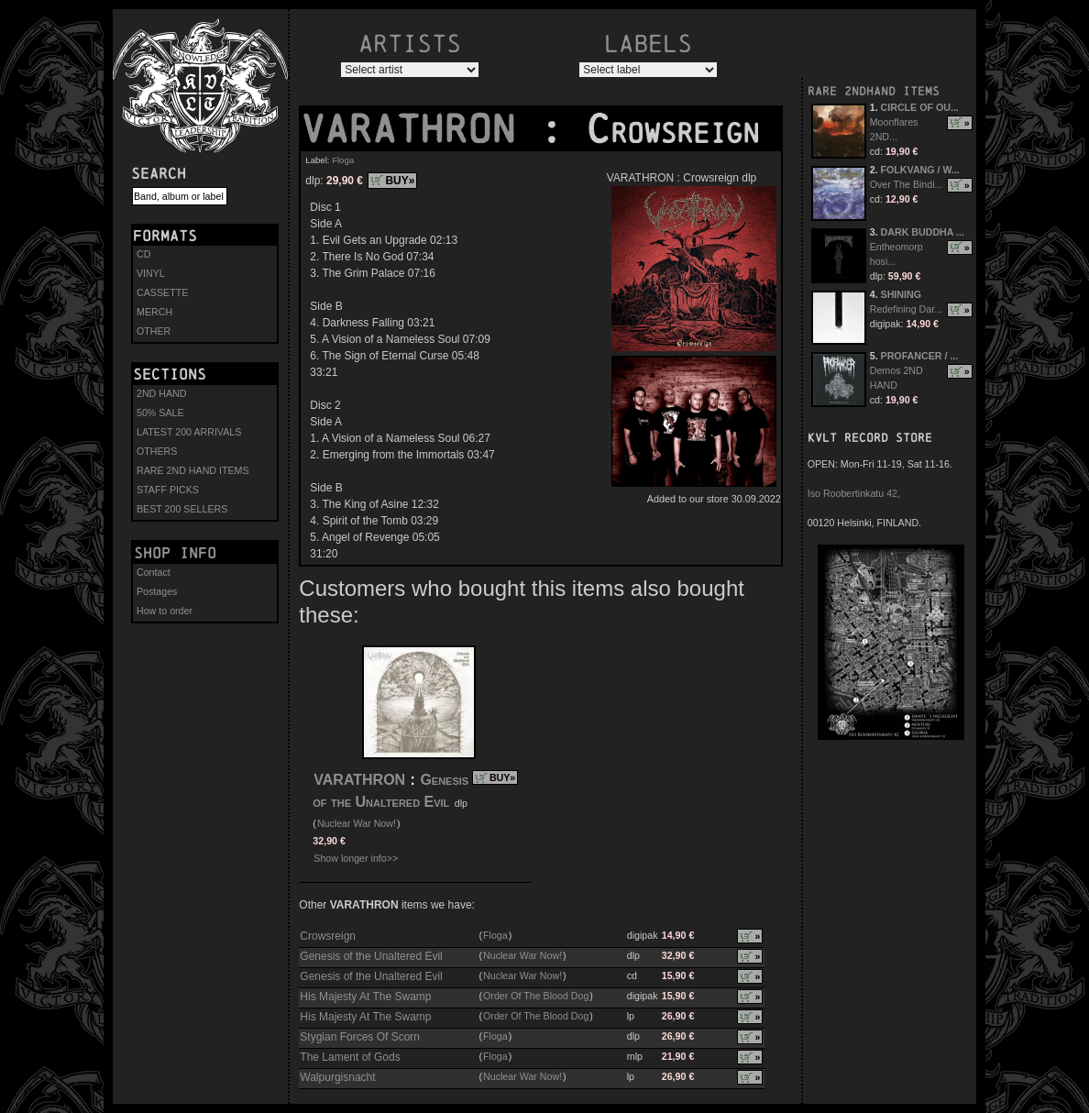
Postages (157, 591)
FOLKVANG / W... (920, 169)
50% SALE (160, 412)
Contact (153, 572)
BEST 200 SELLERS (182, 508)
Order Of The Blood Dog (535, 995)
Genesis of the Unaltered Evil (371, 956)
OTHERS (157, 451)
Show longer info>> (356, 858)
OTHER (153, 330)
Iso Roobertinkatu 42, (854, 493)
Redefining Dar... (906, 308)
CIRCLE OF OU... (920, 107)
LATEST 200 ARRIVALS (189, 431)
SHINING (901, 294)
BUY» (399, 180)
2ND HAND (161, 393)
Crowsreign (328, 936)
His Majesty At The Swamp (365, 996)
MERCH (154, 311)
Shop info (175, 553)
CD (143, 253)
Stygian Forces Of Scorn (360, 1036)
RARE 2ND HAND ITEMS (193, 470)
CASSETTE (162, 292)
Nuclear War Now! (356, 823)
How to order (164, 610)
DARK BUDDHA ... (922, 231)
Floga (343, 160)
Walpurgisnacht (337, 1077)
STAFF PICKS (168, 489)
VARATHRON (420, 129)
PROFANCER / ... (920, 355)
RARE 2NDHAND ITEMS (874, 91)
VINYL (151, 273)
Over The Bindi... (906, 184)
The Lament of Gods (350, 1057)
